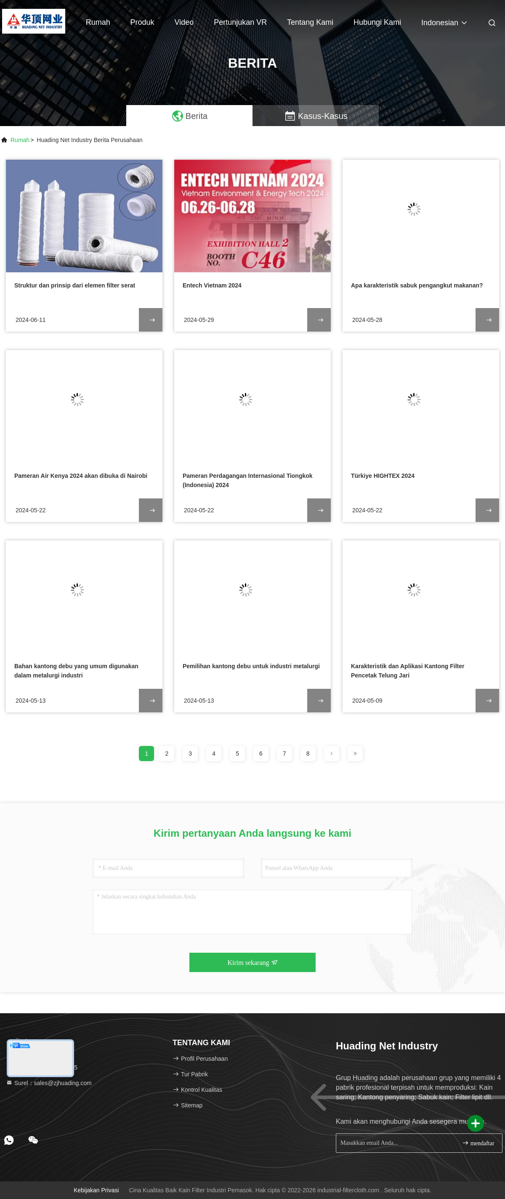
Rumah (98, 22)
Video (184, 22)
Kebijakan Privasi (96, 1190)
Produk (142, 22)
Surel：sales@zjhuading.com (49, 1083)
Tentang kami (310, 22)
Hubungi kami (377, 22)
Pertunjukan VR (240, 22)
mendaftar (478, 1142)
